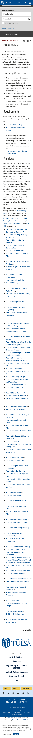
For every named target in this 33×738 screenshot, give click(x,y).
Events (15, 688)
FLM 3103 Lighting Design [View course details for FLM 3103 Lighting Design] (15, 376)
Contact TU (23, 702)
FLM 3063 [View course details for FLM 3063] (11, 223)
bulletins (9, 718)
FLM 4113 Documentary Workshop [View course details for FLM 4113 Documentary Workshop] (18, 546)
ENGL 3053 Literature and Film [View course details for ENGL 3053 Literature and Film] (17, 398)
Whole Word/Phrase (11, 23)
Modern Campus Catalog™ (20, 720)
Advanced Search (8, 28)
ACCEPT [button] (16, 734)
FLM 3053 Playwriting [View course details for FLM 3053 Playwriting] (14, 368)
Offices (22, 700)
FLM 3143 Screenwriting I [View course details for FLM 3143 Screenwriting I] (15, 387)
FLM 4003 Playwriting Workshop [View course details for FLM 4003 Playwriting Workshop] (17, 527)
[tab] (26, 2)
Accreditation (6, 712)
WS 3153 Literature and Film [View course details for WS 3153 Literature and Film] (16, 395)
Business (16, 661)
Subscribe (26, 688)
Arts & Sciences (16, 656)
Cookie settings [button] (7, 734)
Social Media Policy (17, 714)
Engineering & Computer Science (16, 666)
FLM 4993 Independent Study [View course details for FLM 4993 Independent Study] (16, 522)
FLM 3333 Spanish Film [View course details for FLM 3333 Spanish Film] (14, 441)
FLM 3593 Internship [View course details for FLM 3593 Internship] (13, 492)
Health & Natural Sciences (16, 671)
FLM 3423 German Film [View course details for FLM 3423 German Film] (14, 457)
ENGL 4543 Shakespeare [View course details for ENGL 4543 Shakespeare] (15, 614)
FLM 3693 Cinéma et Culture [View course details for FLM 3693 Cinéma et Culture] (16, 500)
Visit (9, 700)
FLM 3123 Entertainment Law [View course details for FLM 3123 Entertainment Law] (16, 384)
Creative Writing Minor (11, 218)
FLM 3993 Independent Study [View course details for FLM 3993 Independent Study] (16, 519)
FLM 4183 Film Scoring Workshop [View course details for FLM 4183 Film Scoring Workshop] (18, 570)
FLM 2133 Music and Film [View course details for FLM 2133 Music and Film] (15, 280)
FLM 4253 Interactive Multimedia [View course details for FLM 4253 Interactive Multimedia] (17, 579)
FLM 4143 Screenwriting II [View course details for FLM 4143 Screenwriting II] (15, 549)
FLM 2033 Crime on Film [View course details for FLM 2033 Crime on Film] (15, 250)
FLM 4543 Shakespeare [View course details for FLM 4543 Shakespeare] (14, 611)
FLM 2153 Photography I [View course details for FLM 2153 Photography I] (14, 283)
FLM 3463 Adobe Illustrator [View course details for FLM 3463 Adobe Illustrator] (15, 471)
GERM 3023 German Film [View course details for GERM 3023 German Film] (15, 460)
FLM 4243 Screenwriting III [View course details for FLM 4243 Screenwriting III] (15, 573)
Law (16, 680)
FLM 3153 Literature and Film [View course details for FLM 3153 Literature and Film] (16, 393)
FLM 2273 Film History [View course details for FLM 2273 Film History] (14, 125)
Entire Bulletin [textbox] (8, 14)
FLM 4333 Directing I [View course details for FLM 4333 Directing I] (13, 600)
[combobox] (16, 14)
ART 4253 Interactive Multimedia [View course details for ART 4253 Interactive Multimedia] (17, 581)
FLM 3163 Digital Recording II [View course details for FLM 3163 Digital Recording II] (16, 406)
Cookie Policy (26, 712)
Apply (15, 700)
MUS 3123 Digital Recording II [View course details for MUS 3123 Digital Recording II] (16, 409)
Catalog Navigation (11, 34)
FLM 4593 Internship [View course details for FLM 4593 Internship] (13, 495)
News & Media (11, 702)
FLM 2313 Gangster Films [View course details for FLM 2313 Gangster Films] (15, 302)
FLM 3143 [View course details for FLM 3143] (18, 223)
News (5, 688)
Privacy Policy (16, 712)
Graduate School (16, 676)
